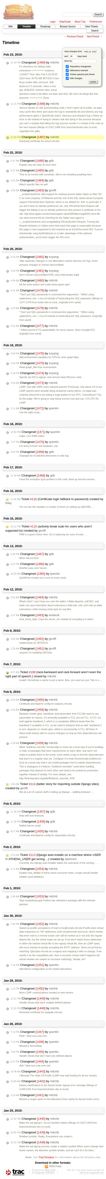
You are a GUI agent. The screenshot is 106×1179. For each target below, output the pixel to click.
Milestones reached (77, 70)
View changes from (81, 51)
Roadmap (45, 26)
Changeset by (34, 62)
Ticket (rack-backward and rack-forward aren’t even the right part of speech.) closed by (53, 674)
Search (95, 30)
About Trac (80, 21)
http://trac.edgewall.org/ (92, 1172)
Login (53, 21)
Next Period (93, 36)
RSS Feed (55, 1166)
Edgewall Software (44, 1172)
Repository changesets (78, 66)
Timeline (26, 26)
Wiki (10, 26)
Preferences (96, 21)
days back (78, 56)
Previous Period (75, 36)
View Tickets (91, 26)
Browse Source (68, 26)
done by (80, 61)
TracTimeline (46, 1157)
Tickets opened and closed (80, 74)
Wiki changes (74, 78)
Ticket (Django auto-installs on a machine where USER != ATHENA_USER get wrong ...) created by (53, 857)
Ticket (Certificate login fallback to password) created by (54, 501)
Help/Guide (65, 21)
